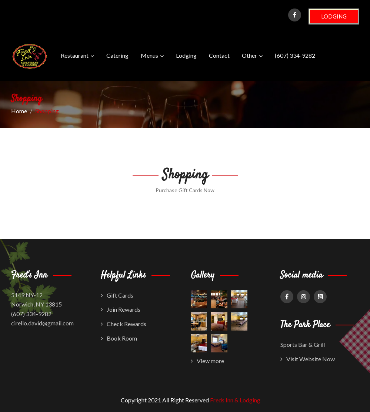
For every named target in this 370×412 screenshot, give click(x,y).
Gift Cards (117, 295)
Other (252, 56)
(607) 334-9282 (295, 55)
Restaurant (77, 56)
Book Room (119, 338)
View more (207, 360)
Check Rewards (123, 323)
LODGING (334, 16)
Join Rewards (120, 309)
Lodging (186, 55)
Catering (117, 55)
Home (19, 110)
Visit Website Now (307, 358)
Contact (219, 55)
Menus (152, 56)
